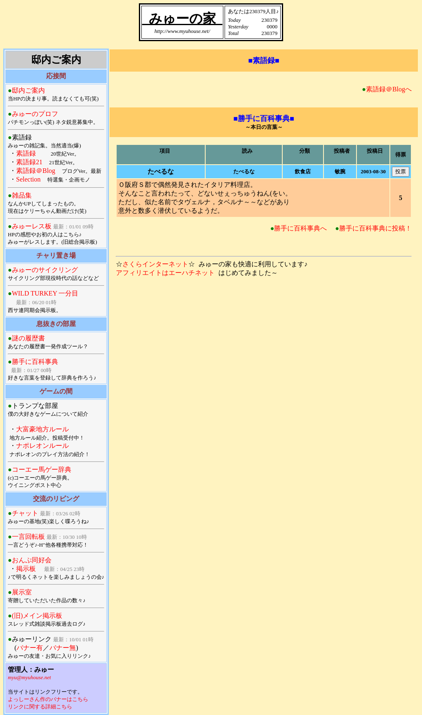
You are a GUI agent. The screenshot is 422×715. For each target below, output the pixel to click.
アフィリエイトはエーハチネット (165, 272)
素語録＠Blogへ (389, 89)
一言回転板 (28, 536)
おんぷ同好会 (32, 560)
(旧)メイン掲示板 (37, 615)
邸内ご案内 (28, 90)
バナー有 (29, 647)
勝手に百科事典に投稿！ (375, 228)
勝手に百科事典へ (300, 228)
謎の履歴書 (28, 338)
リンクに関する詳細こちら (40, 706)
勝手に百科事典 (35, 361)
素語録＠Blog (35, 170)
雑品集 (22, 195)
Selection (28, 179)
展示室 (22, 592)
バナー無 (62, 647)
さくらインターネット (155, 264)
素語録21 (29, 161)
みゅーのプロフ (35, 113)
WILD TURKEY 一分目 (45, 293)
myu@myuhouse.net (29, 677)
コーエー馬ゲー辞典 (41, 469)
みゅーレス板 (32, 226)
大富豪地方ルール (42, 429)
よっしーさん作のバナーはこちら (48, 699)
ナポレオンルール (42, 445)
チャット (25, 513)
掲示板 (26, 568)
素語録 (26, 153)
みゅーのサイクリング (45, 269)
